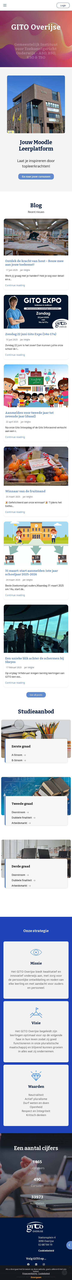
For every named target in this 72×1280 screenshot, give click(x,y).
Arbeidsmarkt (21, 823)
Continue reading (15, 285)
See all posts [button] (36, 694)
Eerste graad (21, 746)
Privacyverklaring (29, 1273)
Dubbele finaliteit (23, 817)
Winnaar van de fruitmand (25, 491)
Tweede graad (22, 803)
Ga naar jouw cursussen (36, 176)
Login (63, 5)
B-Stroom (19, 760)
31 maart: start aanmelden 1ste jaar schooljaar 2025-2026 (31, 572)
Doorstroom (20, 812)
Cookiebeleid (44, 1273)
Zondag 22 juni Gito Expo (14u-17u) (30, 334)
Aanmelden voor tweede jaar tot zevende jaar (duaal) (29, 414)
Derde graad (21, 866)
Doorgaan (36, 1277)
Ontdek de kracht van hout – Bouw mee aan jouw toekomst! (34, 262)
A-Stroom (19, 755)
